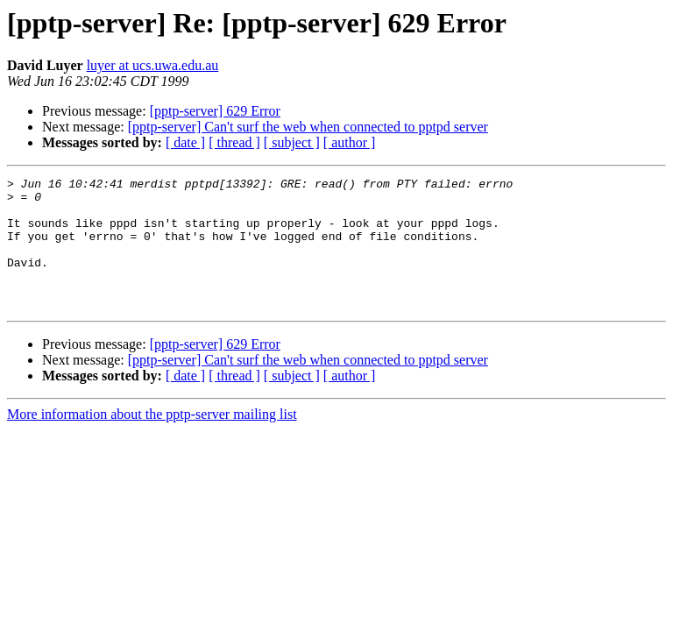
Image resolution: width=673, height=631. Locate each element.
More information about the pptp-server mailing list (152, 440)
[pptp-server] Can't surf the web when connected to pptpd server (308, 126)
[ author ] (349, 142)
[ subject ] (292, 142)
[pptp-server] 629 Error (215, 110)
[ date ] (185, 142)
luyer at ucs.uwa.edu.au (153, 65)
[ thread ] (234, 142)
